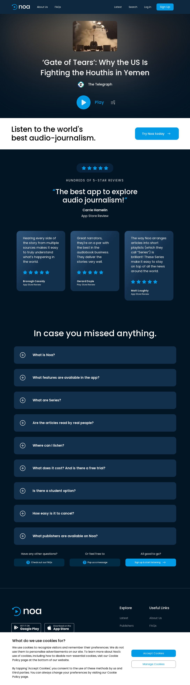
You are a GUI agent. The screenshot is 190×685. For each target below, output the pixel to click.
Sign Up (165, 7)
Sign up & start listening (151, 562)
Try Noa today (157, 133)
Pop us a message (95, 562)
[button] (88, 355)
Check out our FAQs (39, 562)
